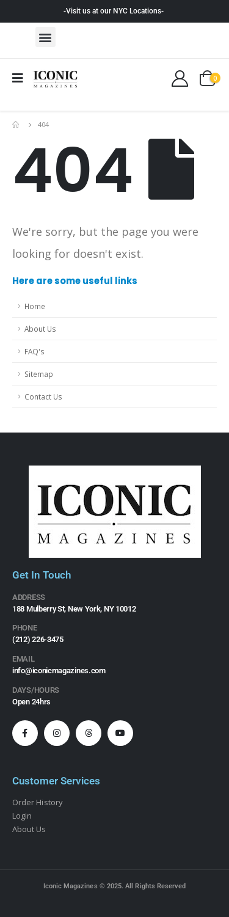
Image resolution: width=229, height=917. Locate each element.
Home (34, 306)
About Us (40, 329)
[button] (45, 37)
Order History (37, 802)
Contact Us (43, 396)
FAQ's (34, 351)
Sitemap (38, 374)
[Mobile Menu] (21, 78)
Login (22, 815)
